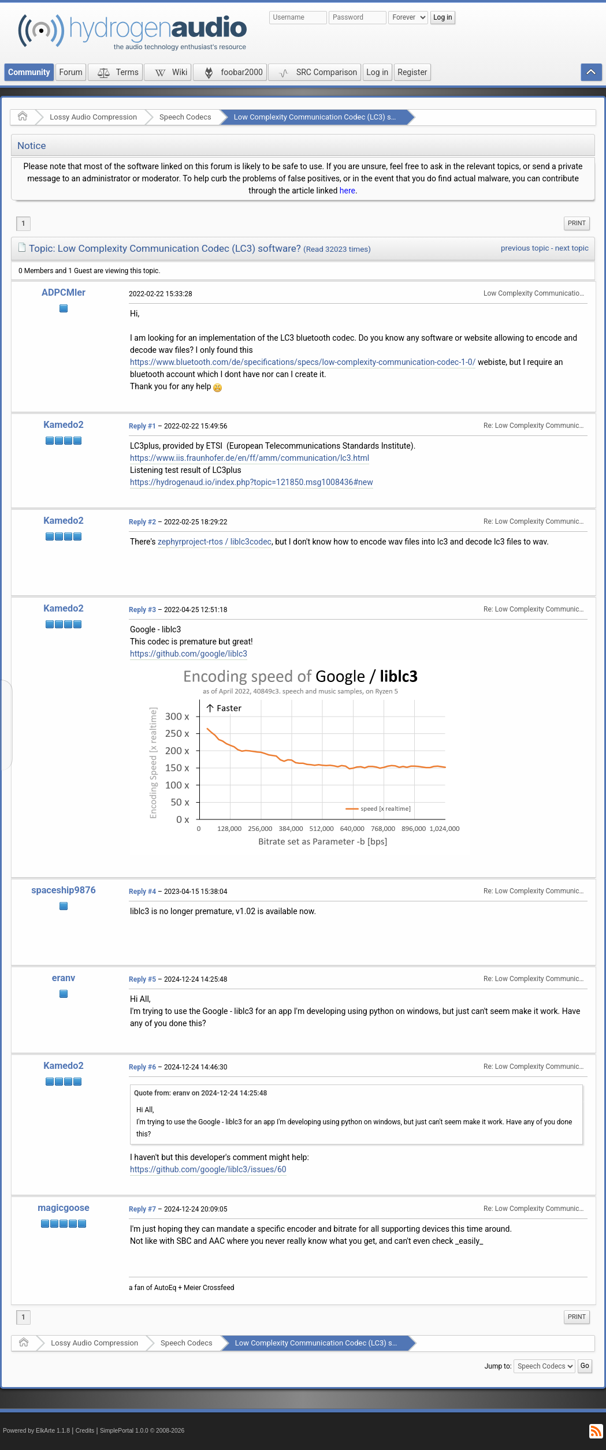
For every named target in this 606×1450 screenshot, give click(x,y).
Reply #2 (142, 522)
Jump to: (498, 1366)
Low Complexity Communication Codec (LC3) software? (327, 117)
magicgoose (64, 1207)
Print (577, 223)
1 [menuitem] (23, 223)
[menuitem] (577, 223)
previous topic (525, 248)
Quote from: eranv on (200, 1093)
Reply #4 (142, 892)
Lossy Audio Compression (93, 117)
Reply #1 (142, 426)
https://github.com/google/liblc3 (188, 653)
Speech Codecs (185, 117)
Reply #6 (142, 1067)
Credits (85, 1430)
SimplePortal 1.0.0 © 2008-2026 (142, 1430)
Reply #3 (142, 610)
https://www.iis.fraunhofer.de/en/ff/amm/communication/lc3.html (249, 458)
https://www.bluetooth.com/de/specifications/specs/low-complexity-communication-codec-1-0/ (302, 362)
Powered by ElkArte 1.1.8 (36, 1430)
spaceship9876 (63, 890)
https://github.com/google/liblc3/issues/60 (208, 1169)
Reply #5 (142, 979)
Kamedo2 (63, 424)
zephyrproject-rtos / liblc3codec (215, 541)
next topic (572, 248)
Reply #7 (142, 1209)
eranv (64, 977)
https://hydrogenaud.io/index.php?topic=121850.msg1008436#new (251, 482)
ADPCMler (63, 292)
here (347, 190)
